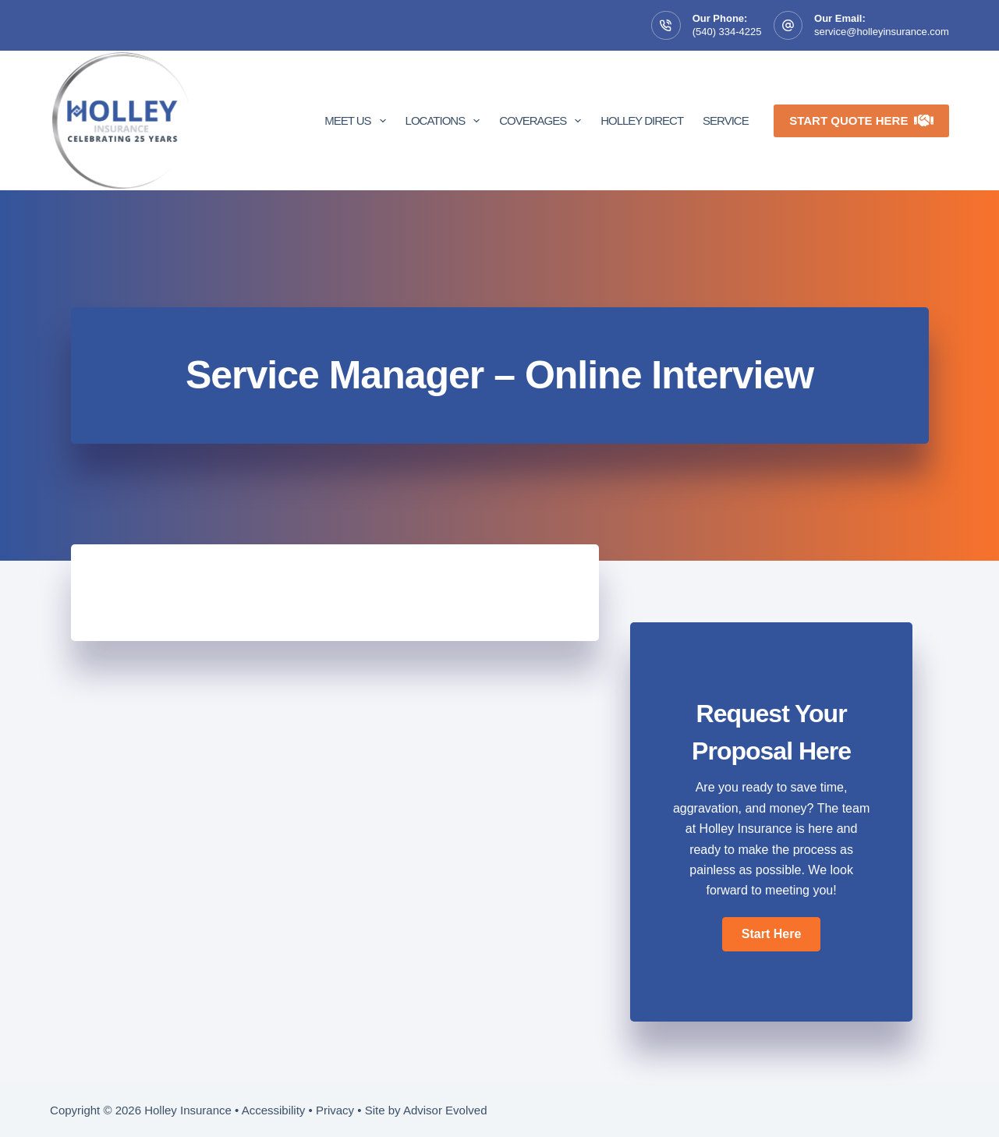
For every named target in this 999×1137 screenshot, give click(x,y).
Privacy (335, 1110)
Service (726, 120)
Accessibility (274, 1110)
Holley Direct (641, 120)
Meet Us (357, 121)
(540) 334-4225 (727, 31)
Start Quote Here (861, 120)
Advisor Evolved (445, 1110)
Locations (446, 121)
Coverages (543, 121)
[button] (771, 934)
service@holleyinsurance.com (881, 31)
